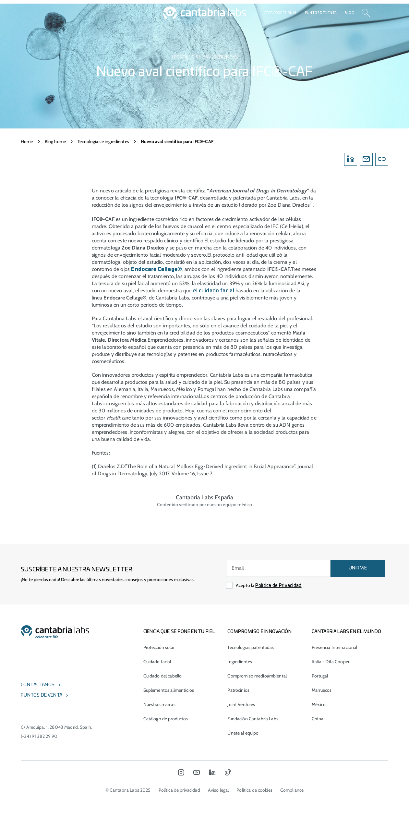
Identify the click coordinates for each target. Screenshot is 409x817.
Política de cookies (254, 790)
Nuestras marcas (159, 704)
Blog (349, 13)
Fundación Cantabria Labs (252, 719)
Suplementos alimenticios (168, 690)
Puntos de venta (321, 13)
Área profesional (280, 13)
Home (27, 141)
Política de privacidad (179, 790)
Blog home (55, 141)
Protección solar (158, 647)
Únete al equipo (243, 733)
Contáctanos (37, 685)
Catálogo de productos (165, 719)
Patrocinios (238, 690)
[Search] (365, 12)
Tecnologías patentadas (250, 647)
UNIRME (358, 568)
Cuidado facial (157, 662)
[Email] (366, 159)
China (317, 719)
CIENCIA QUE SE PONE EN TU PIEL (179, 631)
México (319, 704)
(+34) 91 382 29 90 (39, 736)
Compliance (292, 790)
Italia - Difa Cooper (330, 662)
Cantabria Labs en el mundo (346, 631)
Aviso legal (218, 790)
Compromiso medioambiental (257, 676)
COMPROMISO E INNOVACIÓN (259, 631)
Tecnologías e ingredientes (103, 141)
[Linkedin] (350, 159)
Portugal (320, 676)
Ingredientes (239, 662)
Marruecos (321, 690)
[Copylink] (381, 159)
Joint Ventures (241, 704)
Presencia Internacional (334, 647)
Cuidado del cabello (162, 676)
